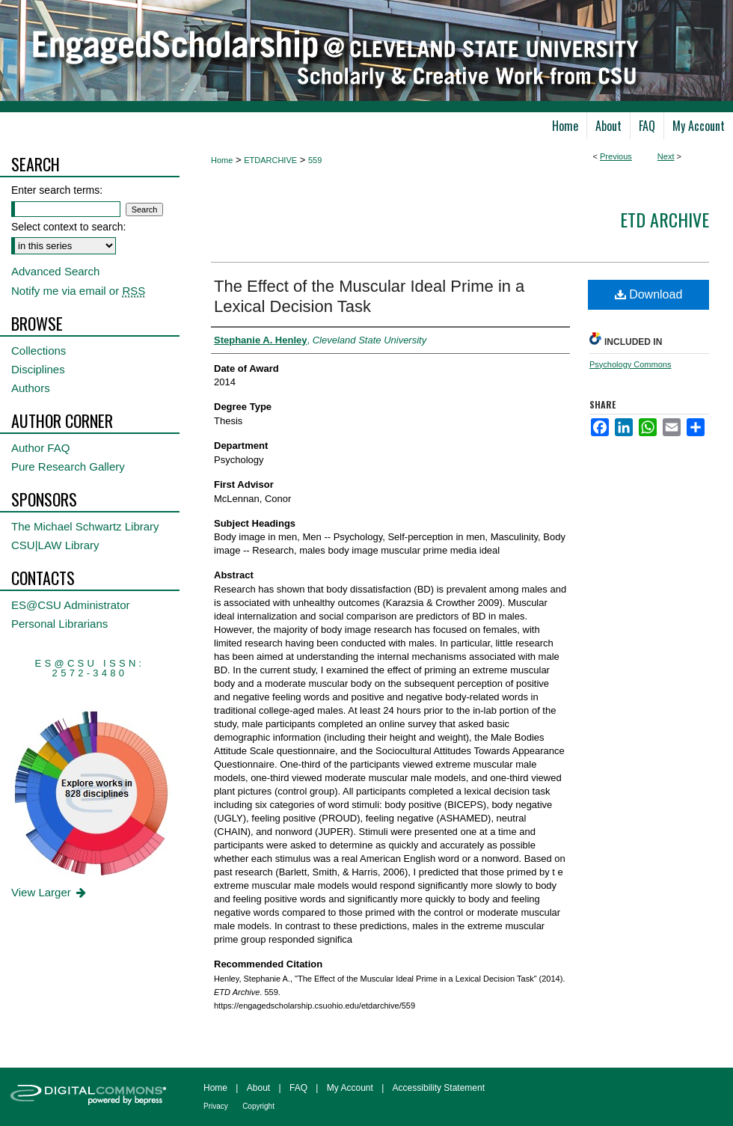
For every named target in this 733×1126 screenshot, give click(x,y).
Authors (30, 388)
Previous (616, 156)
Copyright (258, 1106)
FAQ (298, 1088)
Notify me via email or (78, 290)
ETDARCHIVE (270, 160)
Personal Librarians (59, 623)
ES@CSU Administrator (70, 605)
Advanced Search (55, 271)
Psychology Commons (630, 364)
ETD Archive (664, 219)
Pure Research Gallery (68, 466)
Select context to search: (68, 227)
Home (222, 160)
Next (666, 156)
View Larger (49, 892)
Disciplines (38, 369)
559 (315, 160)
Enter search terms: (56, 190)
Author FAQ (40, 447)
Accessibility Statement (439, 1088)
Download (649, 294)
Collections (38, 350)
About (258, 1088)
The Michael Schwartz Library (85, 526)
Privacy (215, 1106)
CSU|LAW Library (55, 545)
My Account (350, 1088)
